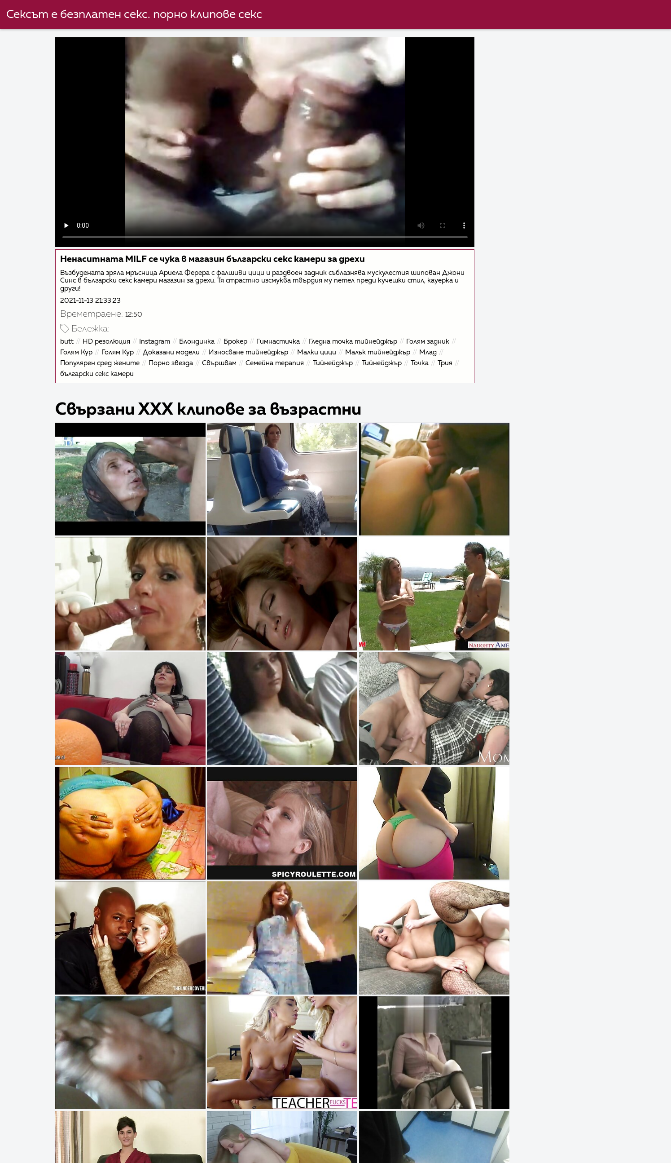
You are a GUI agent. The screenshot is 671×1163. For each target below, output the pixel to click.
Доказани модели (176, 347)
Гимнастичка (283, 336)
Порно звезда (176, 358)
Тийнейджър (338, 358)
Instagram (160, 336)
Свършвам (224, 358)
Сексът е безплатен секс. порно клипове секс (135, 15)
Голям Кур (82, 347)
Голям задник (433, 336)
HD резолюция (112, 336)
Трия (73, 369)
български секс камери (126, 369)
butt (72, 336)
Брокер (241, 336)
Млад (433, 347)
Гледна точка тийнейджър (358, 336)
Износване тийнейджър (254, 347)
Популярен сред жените (105, 358)
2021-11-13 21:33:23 (96, 295)
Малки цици (322, 347)
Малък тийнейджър (383, 347)
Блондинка (202, 336)
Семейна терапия (280, 358)
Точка (425, 358)
